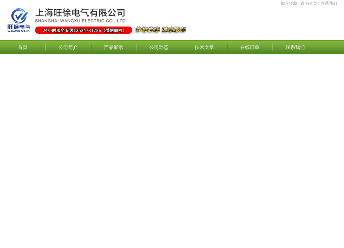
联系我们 (329, 3)
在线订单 (249, 47)
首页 (23, 47)
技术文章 (204, 47)
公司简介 (68, 47)
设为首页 (309, 3)
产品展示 (113, 47)
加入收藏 (289, 3)
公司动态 (159, 47)
